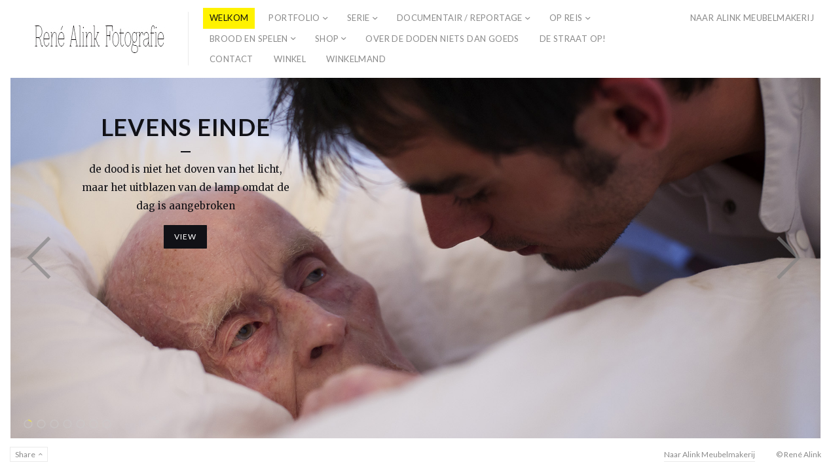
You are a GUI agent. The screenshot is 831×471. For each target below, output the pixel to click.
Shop (327, 38)
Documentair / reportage (460, 17)
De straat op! (573, 38)
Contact (231, 59)
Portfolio (294, 17)
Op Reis (566, 17)
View (185, 236)
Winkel (290, 59)
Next (788, 258)
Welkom (229, 17)
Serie (358, 17)
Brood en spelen (249, 38)
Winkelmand (356, 59)
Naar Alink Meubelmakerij (752, 17)
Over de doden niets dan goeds (442, 38)
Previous (39, 258)
